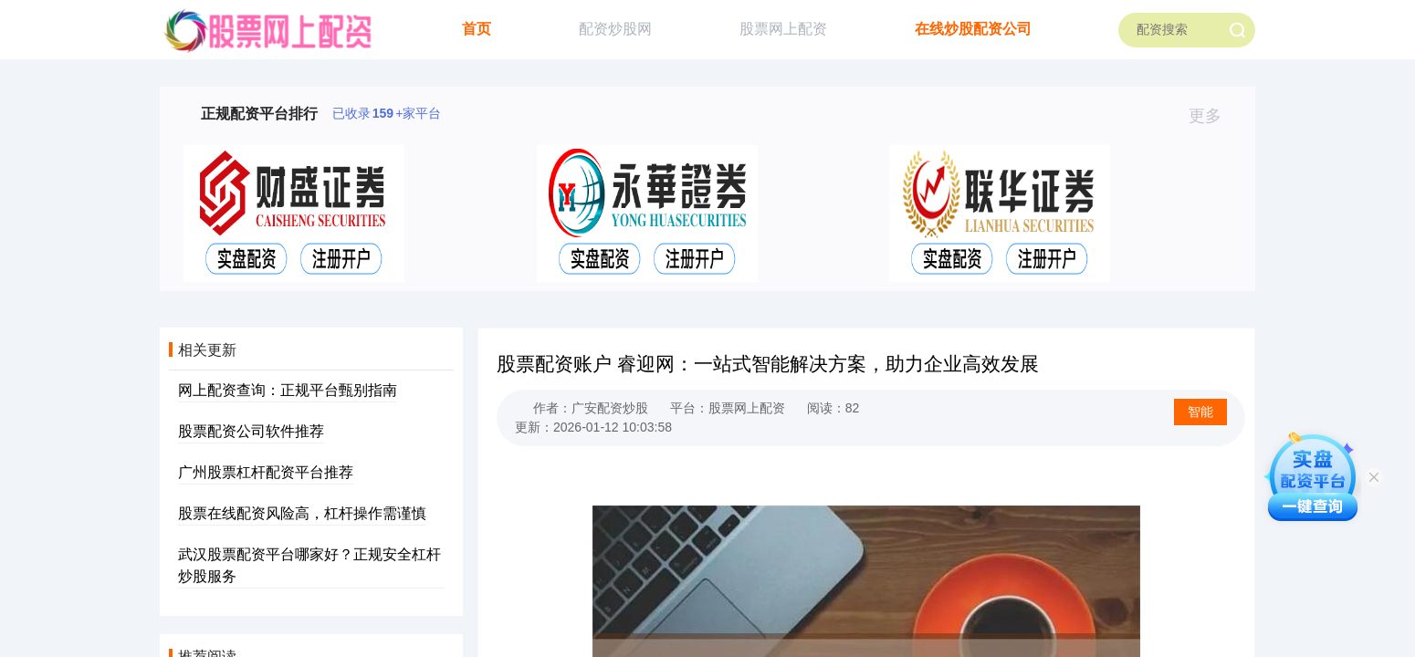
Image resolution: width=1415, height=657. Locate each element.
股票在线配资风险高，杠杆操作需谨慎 (302, 513)
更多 (1213, 116)
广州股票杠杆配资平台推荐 (265, 472)
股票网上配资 (783, 28)
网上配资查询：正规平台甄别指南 (287, 390)
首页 (476, 28)
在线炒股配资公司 (973, 28)
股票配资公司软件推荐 (251, 431)
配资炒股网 (615, 28)
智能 (1200, 411)
